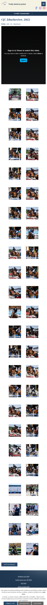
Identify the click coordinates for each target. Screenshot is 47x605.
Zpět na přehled (9, 564)
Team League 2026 (23, 587)
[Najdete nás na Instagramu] (40, 8)
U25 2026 (23, 583)
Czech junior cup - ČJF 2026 (23, 580)
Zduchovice (17, 24)
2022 (8, 24)
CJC (11, 24)
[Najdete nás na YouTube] (44, 8)
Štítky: (3, 24)
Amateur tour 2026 (23, 576)
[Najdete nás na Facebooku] (36, 8)
